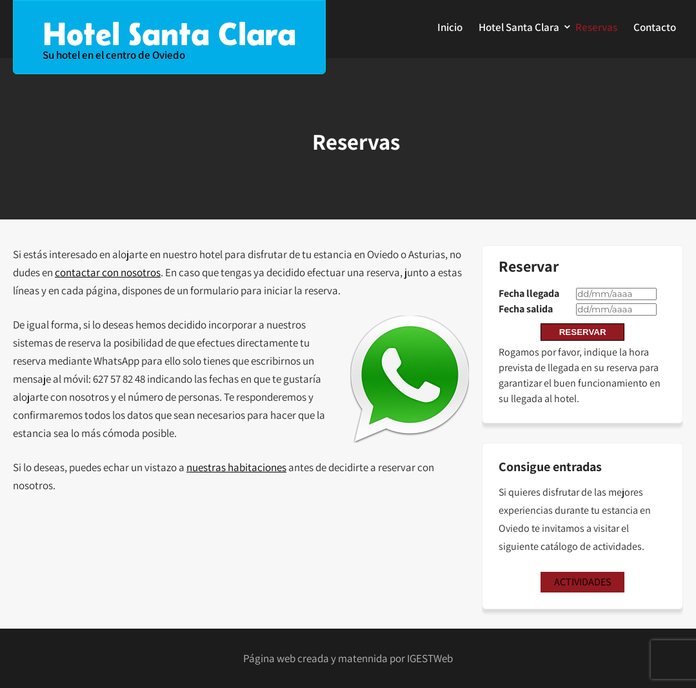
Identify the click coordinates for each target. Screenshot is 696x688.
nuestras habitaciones (236, 467)
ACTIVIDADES (582, 582)
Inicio (449, 27)
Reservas (596, 27)
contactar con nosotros (108, 272)
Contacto (654, 27)
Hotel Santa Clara (519, 27)
